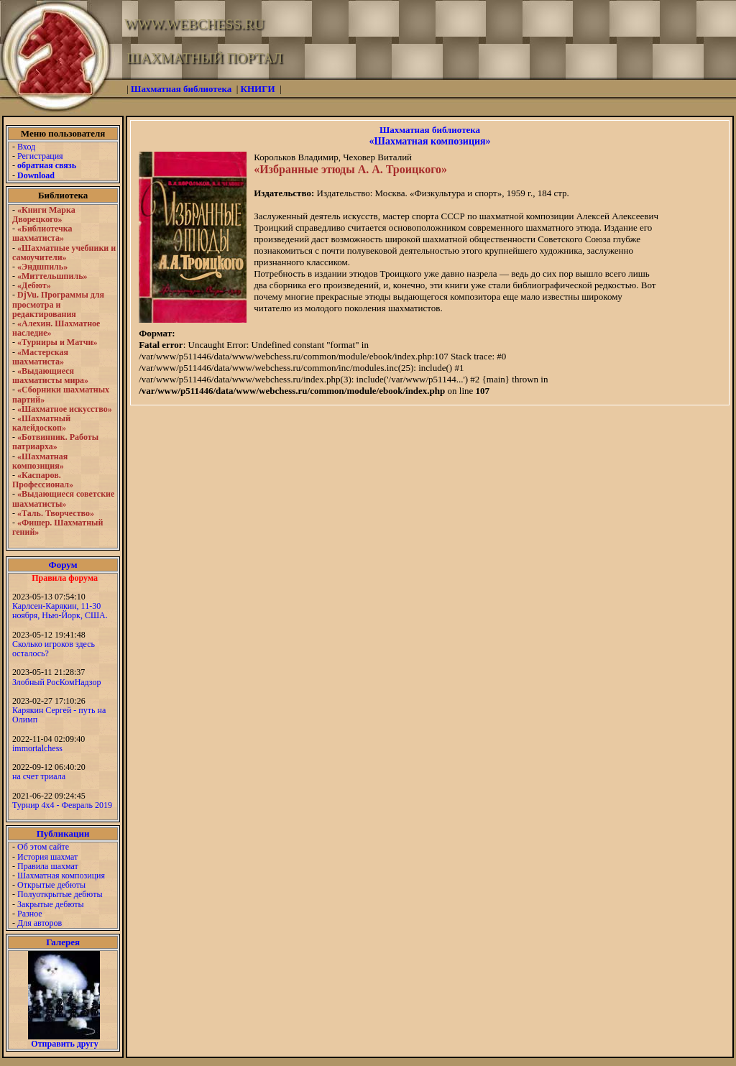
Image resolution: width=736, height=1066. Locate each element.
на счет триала (38, 776)
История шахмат (47, 857)
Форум (63, 564)
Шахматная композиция (61, 875)
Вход (26, 147)
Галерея (63, 942)
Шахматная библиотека (430, 129)
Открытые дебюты (51, 885)
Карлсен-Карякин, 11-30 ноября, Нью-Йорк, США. (60, 610)
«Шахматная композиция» (430, 141)
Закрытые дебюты (50, 904)
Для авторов (39, 923)
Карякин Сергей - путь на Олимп (59, 715)
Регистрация (40, 156)
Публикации (63, 833)
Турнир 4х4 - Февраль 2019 (62, 805)
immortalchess (37, 748)
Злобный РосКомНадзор (56, 682)
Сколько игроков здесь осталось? (53, 648)
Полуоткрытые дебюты (59, 894)
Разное (29, 914)
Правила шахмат (47, 866)
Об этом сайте (43, 847)
